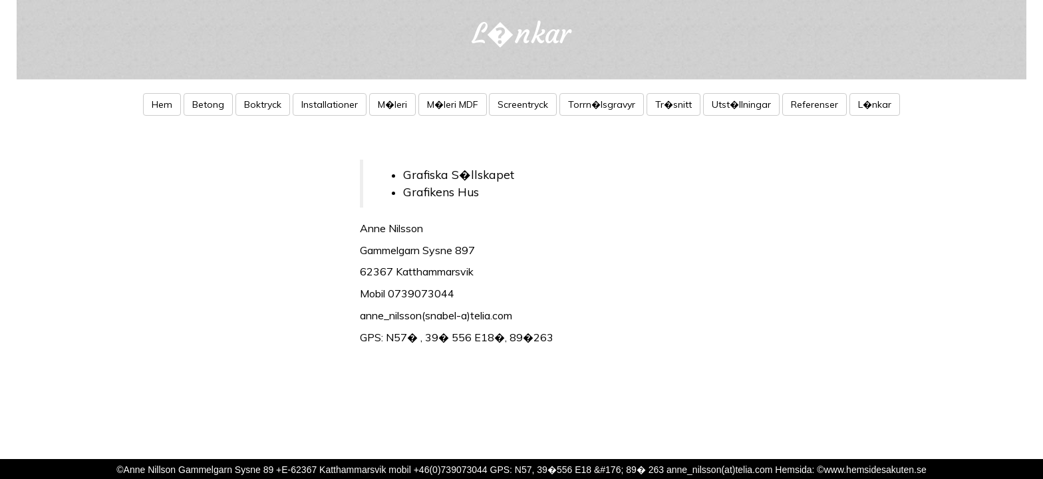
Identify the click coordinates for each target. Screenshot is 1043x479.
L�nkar (874, 104)
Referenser (814, 104)
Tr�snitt (673, 104)
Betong (208, 104)
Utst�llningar (741, 104)
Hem (162, 104)
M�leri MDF (452, 104)
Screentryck (523, 104)
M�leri (392, 104)
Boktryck (262, 104)
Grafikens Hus (441, 191)
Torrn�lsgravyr (601, 104)
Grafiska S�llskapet (458, 174)
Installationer (329, 104)
